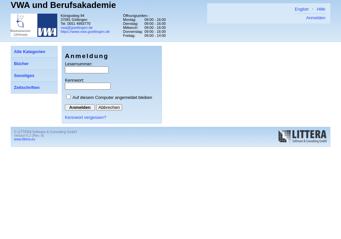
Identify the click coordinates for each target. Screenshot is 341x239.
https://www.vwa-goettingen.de (85, 32)
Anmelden (315, 17)
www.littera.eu (24, 139)
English (302, 9)
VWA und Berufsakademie (63, 5)
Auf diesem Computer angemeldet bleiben (112, 97)
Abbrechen (109, 107)
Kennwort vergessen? (85, 117)
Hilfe (321, 9)
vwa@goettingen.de (77, 28)
